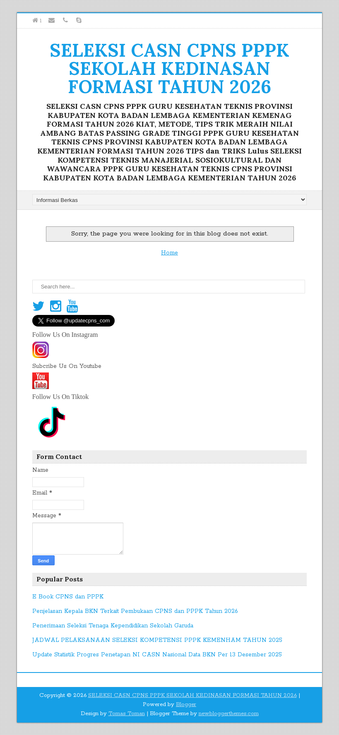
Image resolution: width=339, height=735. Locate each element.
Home (169, 253)
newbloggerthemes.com (229, 713)
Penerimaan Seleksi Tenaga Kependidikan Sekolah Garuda (112, 625)
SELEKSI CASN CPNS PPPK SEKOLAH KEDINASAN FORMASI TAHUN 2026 (169, 68)
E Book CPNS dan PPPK (67, 596)
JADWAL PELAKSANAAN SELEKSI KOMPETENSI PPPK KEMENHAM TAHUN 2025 (157, 640)
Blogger (186, 704)
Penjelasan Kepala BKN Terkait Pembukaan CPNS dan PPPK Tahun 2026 (135, 611)
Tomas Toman (126, 713)
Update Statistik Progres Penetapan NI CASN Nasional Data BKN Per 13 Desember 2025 (157, 654)
